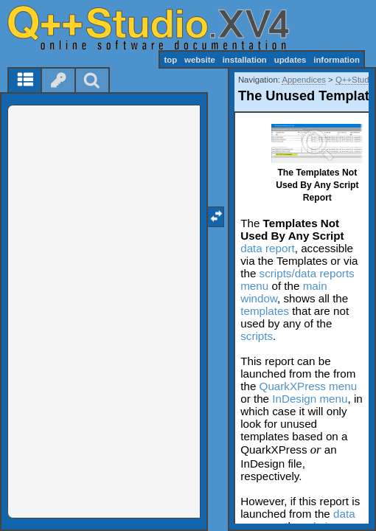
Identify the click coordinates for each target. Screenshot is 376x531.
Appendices (304, 79)
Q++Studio (355, 79)
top (170, 59)
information (336, 59)
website (199, 59)
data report (267, 248)
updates (290, 59)
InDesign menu (309, 398)
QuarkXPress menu (309, 386)
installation (245, 59)
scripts (256, 336)
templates (264, 311)
